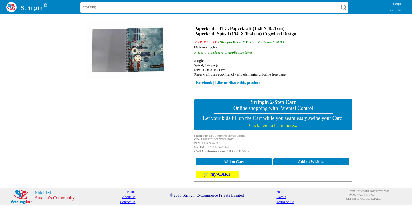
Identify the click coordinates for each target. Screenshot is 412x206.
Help (279, 192)
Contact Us (128, 202)
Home (131, 192)
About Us (128, 197)
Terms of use (285, 202)
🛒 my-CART (217, 174)
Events (281, 197)
